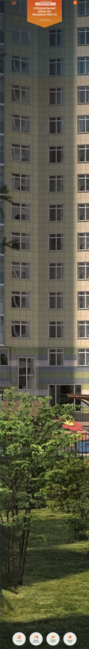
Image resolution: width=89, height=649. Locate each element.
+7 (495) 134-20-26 (45, 1)
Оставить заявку (45, 3)
